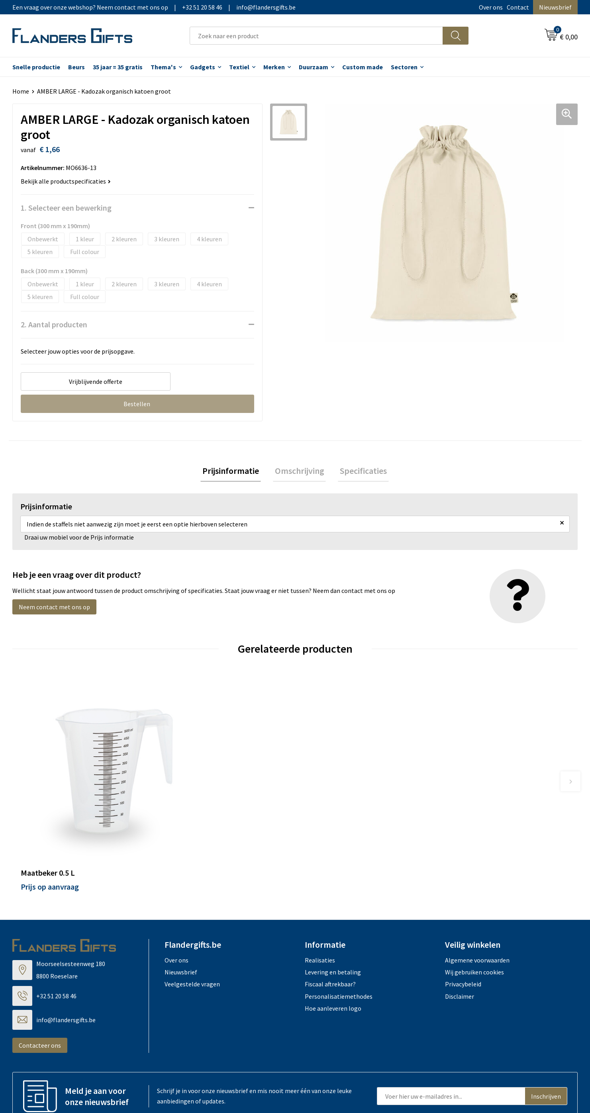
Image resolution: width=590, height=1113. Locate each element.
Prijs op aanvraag (50, 830)
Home (20, 91)
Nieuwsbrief (555, 7)
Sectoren (404, 67)
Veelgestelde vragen (192, 927)
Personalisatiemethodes (338, 939)
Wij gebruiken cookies (474, 915)
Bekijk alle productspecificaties (66, 181)
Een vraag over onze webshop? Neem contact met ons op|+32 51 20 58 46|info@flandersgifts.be (154, 7)
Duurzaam (313, 67)
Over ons (491, 7)
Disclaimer (459, 939)
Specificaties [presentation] (359, 471)
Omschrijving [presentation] (299, 471)
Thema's (163, 67)
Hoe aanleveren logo (333, 951)
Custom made (362, 67)
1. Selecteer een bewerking (66, 208)
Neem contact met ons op (54, 609)
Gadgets (202, 67)
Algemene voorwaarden (477, 903)
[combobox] (316, 36)
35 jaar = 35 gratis (118, 67)
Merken (274, 67)
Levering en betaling (333, 915)
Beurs (76, 67)
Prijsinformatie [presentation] (234, 471)
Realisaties (320, 903)
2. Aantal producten (54, 324)
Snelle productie (36, 67)
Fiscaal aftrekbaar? (330, 927)
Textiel (239, 67)
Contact (518, 7)
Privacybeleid (463, 927)
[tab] (234, 471)
